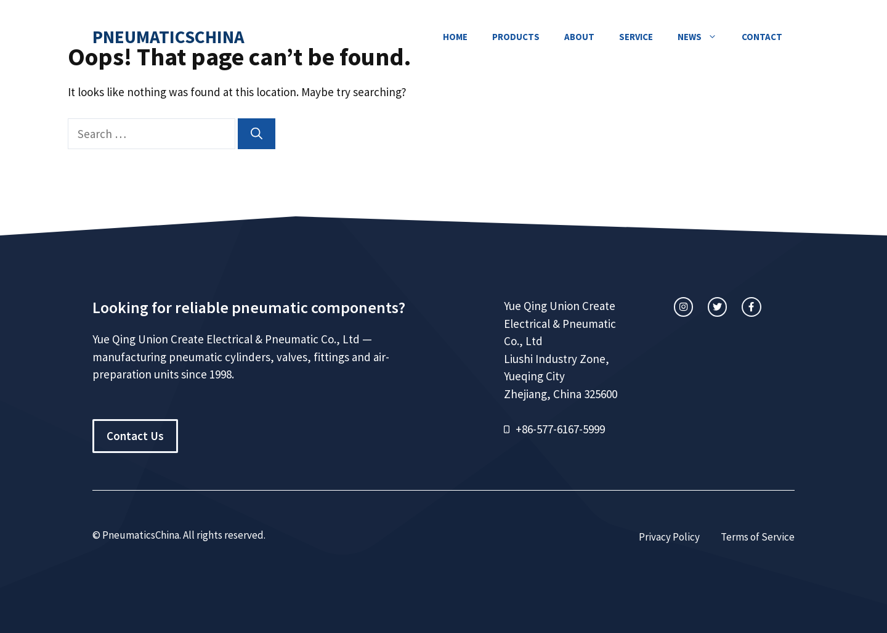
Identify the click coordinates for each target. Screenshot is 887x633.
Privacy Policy (669, 537)
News (703, 36)
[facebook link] (751, 306)
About (579, 37)
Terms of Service (758, 537)
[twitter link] (717, 306)
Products (516, 37)
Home (455, 37)
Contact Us (135, 435)
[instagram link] (683, 306)
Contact (762, 37)
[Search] (256, 134)
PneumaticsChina (168, 36)
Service (636, 37)
